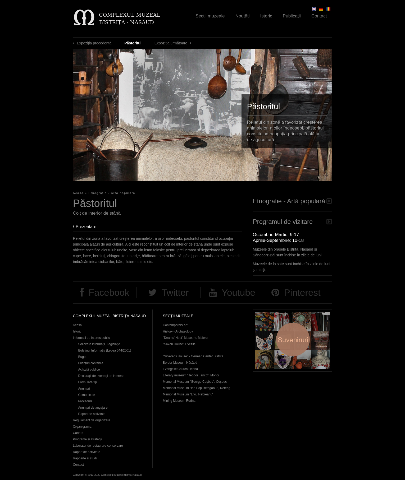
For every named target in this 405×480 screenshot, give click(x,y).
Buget (82, 357)
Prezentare (89, 226)
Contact (319, 16)
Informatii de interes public (91, 338)
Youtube (238, 292)
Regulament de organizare (91, 420)
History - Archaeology (178, 331)
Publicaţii (292, 16)
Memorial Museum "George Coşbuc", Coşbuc (195, 382)
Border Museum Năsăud (180, 362)
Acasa (77, 325)
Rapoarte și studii (85, 458)
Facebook (109, 292)
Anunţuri (84, 388)
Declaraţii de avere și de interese (101, 376)
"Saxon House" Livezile (179, 344)
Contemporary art (175, 325)
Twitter (175, 292)
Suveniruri (292, 341)
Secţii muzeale (210, 16)
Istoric (266, 16)
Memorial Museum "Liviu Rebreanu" (188, 394)
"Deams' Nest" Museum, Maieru (185, 338)
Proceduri (85, 401)
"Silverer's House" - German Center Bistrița (193, 356)
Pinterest (302, 292)
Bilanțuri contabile (90, 363)
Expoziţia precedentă (94, 43)
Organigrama (82, 426)
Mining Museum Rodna (179, 401)
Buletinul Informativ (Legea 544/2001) (104, 350)
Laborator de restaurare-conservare (98, 445)
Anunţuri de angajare (93, 407)
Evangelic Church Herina (180, 369)
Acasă (78, 193)
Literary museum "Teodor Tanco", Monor (191, 375)
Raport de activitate (92, 414)
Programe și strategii (87, 439)
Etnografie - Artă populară (111, 193)
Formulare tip (87, 382)
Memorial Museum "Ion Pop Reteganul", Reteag (196, 388)
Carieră (78, 433)
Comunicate (86, 395)
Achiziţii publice (89, 369)
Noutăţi (242, 16)
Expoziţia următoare (171, 43)
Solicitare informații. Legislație (99, 344)
